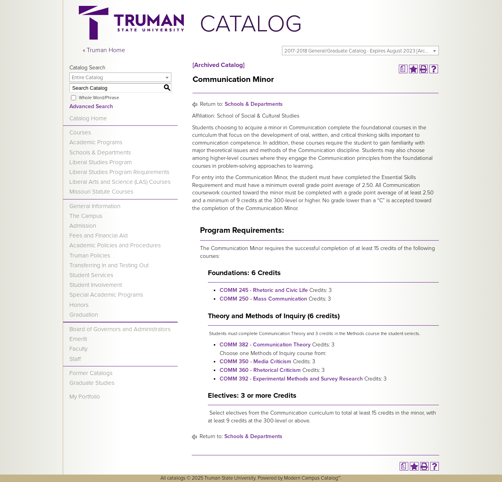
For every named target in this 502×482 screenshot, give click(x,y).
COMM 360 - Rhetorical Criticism (260, 370)
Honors (79, 304)
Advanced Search (91, 106)
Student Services (91, 275)
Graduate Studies (92, 382)
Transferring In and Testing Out (109, 265)
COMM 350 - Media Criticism (255, 361)
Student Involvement (95, 284)
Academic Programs (95, 142)
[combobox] (360, 50)
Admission (82, 225)
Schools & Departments (100, 152)
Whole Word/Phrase (99, 97)
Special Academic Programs (106, 294)
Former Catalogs (91, 373)
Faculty (78, 348)
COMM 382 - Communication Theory (265, 344)
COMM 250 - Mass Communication (263, 298)
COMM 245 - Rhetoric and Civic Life (264, 290)
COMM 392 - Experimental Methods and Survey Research (291, 378)
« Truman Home (104, 50)
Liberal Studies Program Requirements (119, 172)
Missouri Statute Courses (101, 191)
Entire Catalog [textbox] (87, 77)
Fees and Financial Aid (98, 235)
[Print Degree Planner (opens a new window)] (403, 69)
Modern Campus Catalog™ (312, 478)
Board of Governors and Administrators (120, 329)
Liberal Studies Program (100, 162)
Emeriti (78, 338)
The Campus (85, 215)
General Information (94, 206)
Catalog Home (88, 118)
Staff (75, 358)
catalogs (176, 478)
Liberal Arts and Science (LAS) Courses (120, 181)
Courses (80, 132)
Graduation (83, 314)
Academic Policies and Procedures (115, 245)
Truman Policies (89, 255)
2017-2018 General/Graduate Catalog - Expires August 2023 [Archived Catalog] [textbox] (361, 51)
